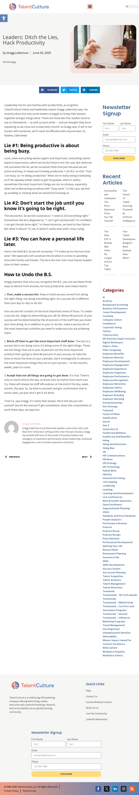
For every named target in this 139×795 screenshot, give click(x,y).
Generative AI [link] (110, 429)
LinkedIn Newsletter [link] (96, 719)
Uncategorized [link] (111, 629)
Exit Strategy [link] (110, 406)
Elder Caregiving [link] (112, 350)
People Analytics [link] (112, 519)
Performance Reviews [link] (115, 523)
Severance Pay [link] (111, 557)
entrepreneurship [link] (112, 402)
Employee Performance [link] (116, 376)
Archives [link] (107, 301)
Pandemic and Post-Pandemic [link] (119, 515)
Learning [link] (108, 489)
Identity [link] (107, 474)
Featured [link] (108, 410)
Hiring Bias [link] (109, 448)
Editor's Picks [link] (110, 346)
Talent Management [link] (114, 583)
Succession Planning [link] (114, 572)
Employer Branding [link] (113, 395)
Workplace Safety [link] (113, 655)
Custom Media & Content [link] (99, 702)
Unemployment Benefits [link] (117, 632)
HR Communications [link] (114, 455)
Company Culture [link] (112, 319)
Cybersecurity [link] (110, 335)
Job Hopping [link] (110, 481)
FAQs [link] (88, 690)
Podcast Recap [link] (111, 531)
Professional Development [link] (118, 542)
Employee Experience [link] (115, 368)
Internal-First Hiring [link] (114, 478)
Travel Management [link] (114, 625)
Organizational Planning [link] (116, 508)
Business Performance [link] (115, 308)
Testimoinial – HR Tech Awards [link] (120, 595)
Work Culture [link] (110, 647)
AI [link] (104, 297)
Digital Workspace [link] (113, 342)
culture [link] (107, 331)
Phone (106, 145)
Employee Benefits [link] (113, 353)
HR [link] (104, 451)
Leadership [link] (109, 485)
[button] (90, 6)
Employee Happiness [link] (114, 372)
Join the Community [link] (96, 713)
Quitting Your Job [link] (112, 546)
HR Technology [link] (111, 466)
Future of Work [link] (111, 414)
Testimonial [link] (109, 598)
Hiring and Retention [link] (114, 444)
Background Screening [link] (115, 304)
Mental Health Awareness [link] (117, 500)
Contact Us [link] (91, 696)
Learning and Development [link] (118, 493)
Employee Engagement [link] (116, 365)
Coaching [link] (108, 316)
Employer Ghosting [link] (113, 399)
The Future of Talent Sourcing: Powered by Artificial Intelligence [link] (129, 206)
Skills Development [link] (114, 564)
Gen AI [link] (106, 421)
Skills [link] (106, 561)
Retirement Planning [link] (114, 553)
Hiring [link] (106, 440)
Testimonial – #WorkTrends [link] (118, 602)
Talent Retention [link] (112, 587)
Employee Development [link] (116, 361)
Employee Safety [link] (112, 387)
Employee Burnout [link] (113, 357)
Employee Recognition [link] (115, 380)
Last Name (125, 123)
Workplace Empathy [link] (114, 651)
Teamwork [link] (108, 591)
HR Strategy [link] (9, 62)
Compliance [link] (109, 323)
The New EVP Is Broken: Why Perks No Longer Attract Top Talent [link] (108, 250)
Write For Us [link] (92, 707)
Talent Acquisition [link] (113, 576)
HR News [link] (108, 459)
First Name (108, 123)
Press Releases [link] (111, 538)
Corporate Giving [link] (112, 327)
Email (105, 134)
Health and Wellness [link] (114, 432)
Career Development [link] (114, 312)
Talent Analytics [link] (112, 580)
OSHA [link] (106, 512)
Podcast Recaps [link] (112, 534)
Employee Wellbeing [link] (114, 391)
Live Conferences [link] (112, 497)
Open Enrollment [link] (112, 504)
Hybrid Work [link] (109, 470)
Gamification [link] (110, 417)
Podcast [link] (107, 527)
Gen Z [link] (106, 425)
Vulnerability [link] (110, 636)
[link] (4, 18)
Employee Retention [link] (114, 384)
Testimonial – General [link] (115, 614)
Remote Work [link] (110, 549)
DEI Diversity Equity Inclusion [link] (119, 338)
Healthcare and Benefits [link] (117, 436)
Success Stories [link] (111, 568)
